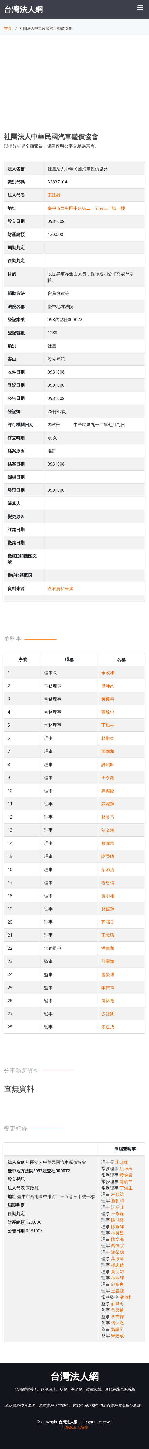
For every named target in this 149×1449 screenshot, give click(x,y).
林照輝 (107, 909)
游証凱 (107, 1014)
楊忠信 (107, 882)
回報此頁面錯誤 (74, 1427)
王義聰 (107, 935)
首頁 (8, 28)
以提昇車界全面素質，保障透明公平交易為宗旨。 (51, 146)
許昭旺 (107, 764)
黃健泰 (107, 699)
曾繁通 (107, 974)
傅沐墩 (107, 1001)
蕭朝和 (107, 751)
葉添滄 (107, 869)
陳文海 (107, 830)
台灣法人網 (23, 9)
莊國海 (107, 961)
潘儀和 (107, 948)
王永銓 (107, 777)
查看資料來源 (60, 588)
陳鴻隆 (107, 791)
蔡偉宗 (107, 843)
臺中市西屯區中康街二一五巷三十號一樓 (86, 208)
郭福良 (107, 922)
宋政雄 (54, 195)
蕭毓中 (107, 712)
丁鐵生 (107, 725)
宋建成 (107, 1027)
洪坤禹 (107, 686)
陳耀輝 (107, 804)
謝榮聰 (107, 856)
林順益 (107, 738)
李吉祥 (107, 987)
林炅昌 (107, 817)
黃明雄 (107, 896)
